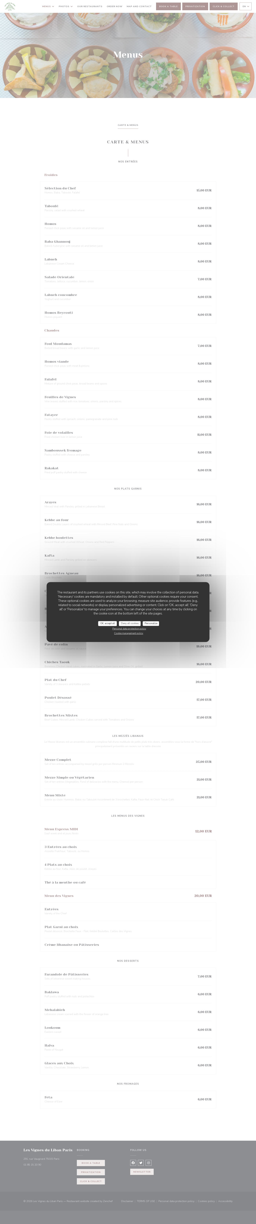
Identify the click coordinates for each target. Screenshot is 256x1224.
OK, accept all (107, 623)
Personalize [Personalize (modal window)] (151, 623)
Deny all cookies (130, 623)
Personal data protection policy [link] (129, 628)
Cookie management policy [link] (128, 633)
